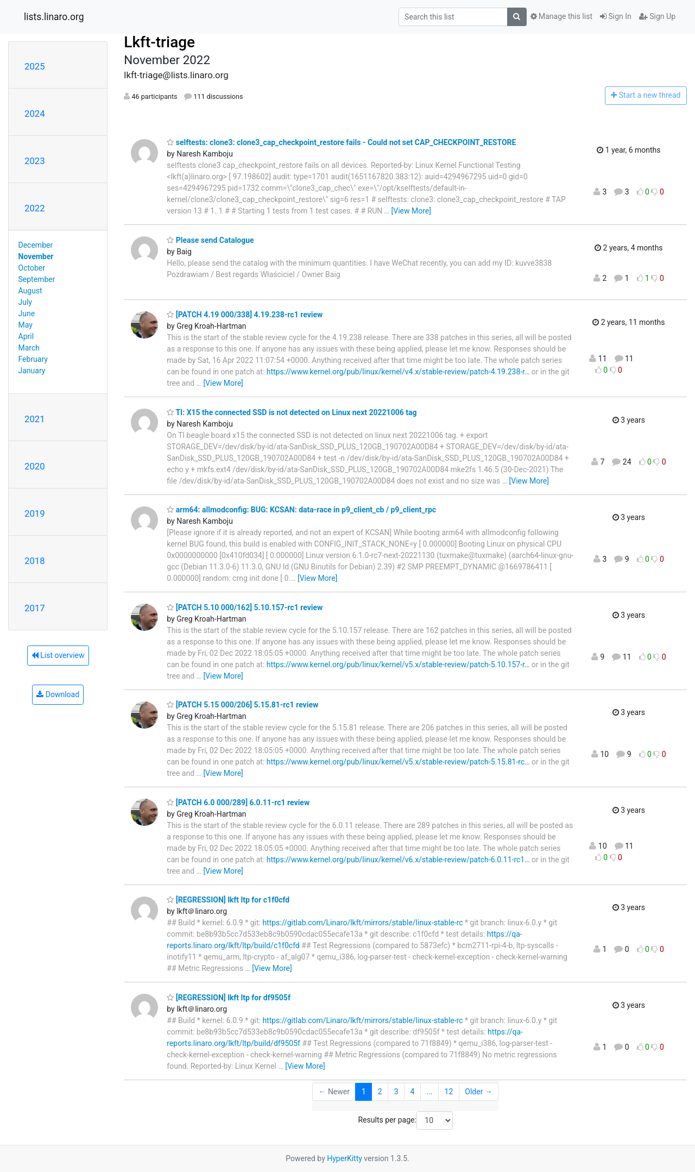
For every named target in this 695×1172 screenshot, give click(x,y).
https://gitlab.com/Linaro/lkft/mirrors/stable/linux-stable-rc (362, 922)
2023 (34, 160)
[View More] (411, 210)
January (32, 370)
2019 (34, 513)
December (35, 245)
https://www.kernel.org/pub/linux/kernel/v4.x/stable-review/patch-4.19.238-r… (398, 371)
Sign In (615, 16)
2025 (34, 66)
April (26, 336)
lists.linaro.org (54, 16)
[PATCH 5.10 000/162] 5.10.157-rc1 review (245, 607)
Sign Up (657, 16)
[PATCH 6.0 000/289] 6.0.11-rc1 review (238, 802)
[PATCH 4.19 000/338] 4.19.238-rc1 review (245, 314)
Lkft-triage (159, 42)
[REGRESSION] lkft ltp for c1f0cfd (228, 899)
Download (57, 694)
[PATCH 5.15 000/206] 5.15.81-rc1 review (242, 704)
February (33, 359)
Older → (478, 1091)
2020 (34, 466)
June (26, 313)
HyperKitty (344, 1158)
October (31, 268)
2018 (34, 560)
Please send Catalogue (210, 240)
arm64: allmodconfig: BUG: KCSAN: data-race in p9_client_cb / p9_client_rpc (301, 509)
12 (449, 1091)
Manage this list (561, 16)
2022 (34, 208)
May (25, 325)
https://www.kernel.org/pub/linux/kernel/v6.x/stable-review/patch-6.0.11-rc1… (398, 859)
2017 (34, 608)
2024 (34, 113)
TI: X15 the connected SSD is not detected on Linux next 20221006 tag (291, 412)
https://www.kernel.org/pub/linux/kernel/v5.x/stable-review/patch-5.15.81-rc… (398, 761)
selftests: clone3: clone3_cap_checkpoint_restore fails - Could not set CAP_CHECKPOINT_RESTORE (341, 142)
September (36, 279)
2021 (34, 418)
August (30, 290)
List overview (58, 655)
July (25, 302)
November (36, 256)
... (429, 1091)
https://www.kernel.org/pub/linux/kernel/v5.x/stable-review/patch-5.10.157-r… (398, 664)
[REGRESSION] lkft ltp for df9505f (228, 997)
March (29, 347)
